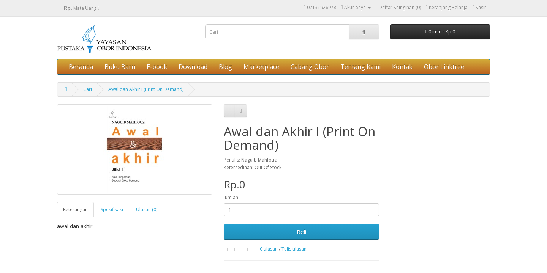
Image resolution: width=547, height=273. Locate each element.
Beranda (81, 67)
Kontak (402, 67)
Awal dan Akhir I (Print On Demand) (145, 89)
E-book (157, 67)
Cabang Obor (310, 67)
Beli (301, 231)
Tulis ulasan (294, 249)
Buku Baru (119, 67)
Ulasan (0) (146, 209)
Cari (87, 89)
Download (193, 67)
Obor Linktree (444, 67)
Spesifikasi (112, 209)
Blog (225, 67)
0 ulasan (269, 249)
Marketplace (261, 67)
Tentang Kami (360, 67)
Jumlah (231, 197)
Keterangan (75, 209)
